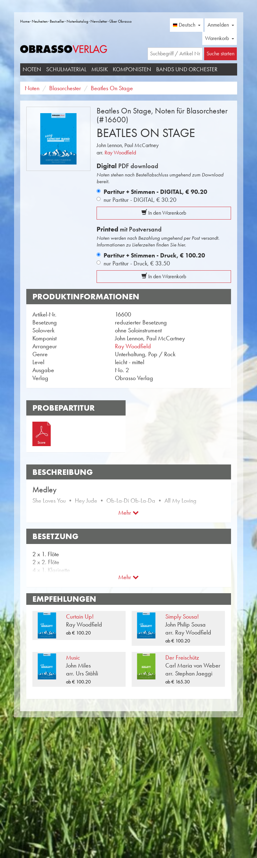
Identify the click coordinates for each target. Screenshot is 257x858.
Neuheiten (40, 21)
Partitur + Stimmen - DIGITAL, (155, 191)
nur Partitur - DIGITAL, (140, 199)
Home (25, 21)
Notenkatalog (77, 21)
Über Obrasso (120, 21)
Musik (99, 69)
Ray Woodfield (120, 152)
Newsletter (98, 21)
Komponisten (132, 69)
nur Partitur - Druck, (137, 263)
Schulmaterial (66, 69)
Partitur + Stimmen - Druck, (154, 255)
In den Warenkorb (163, 212)
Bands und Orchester (187, 69)
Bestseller (57, 21)
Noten (32, 69)
